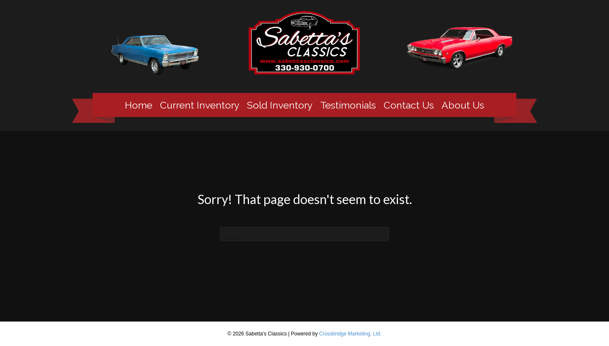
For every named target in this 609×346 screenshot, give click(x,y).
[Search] (304, 234)
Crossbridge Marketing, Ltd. (350, 334)
